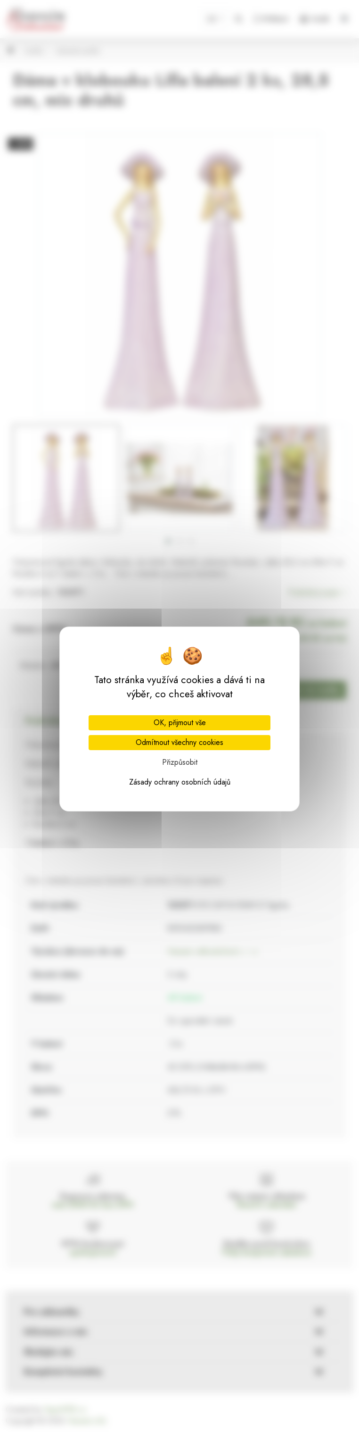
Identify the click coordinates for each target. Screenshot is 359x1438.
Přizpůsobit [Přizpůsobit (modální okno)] (179, 762)
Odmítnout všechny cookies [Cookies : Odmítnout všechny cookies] (179, 742)
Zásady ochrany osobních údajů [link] (179, 782)
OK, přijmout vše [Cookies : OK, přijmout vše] (180, 722)
